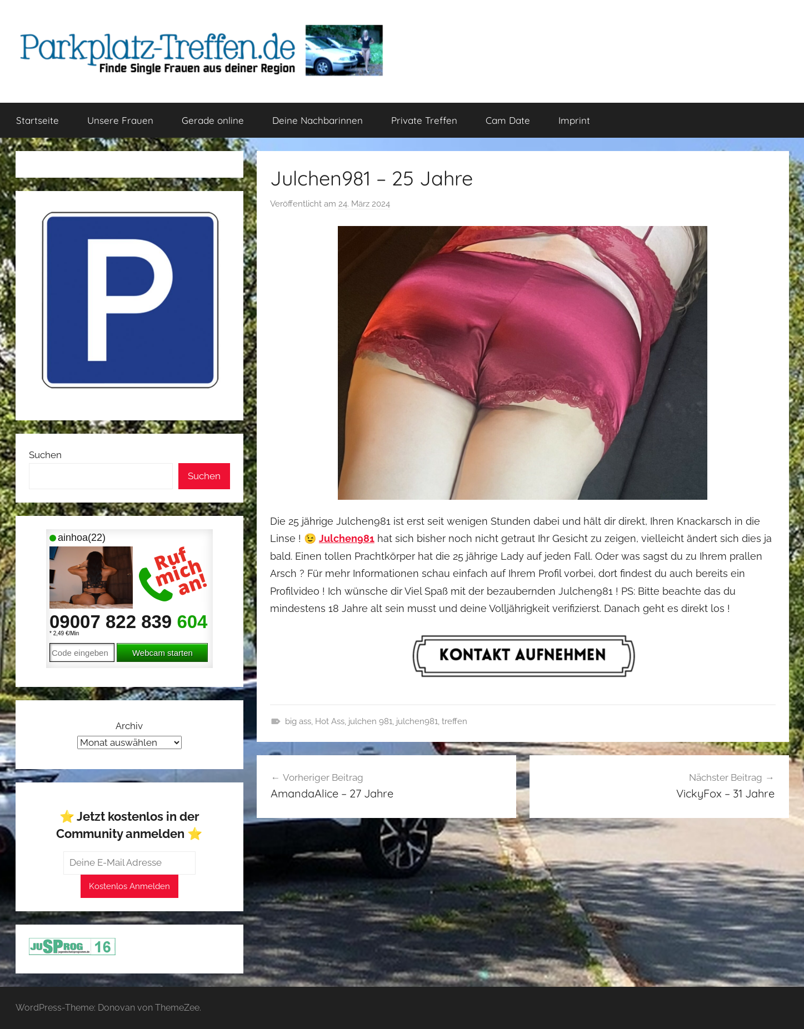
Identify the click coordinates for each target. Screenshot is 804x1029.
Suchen (45, 454)
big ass (298, 721)
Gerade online (213, 120)
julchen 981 (370, 721)
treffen (454, 721)
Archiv (129, 725)
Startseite (37, 120)
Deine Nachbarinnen (317, 120)
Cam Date (508, 120)
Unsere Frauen (120, 120)
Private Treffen (424, 120)
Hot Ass (329, 721)
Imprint (574, 120)
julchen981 (417, 721)
